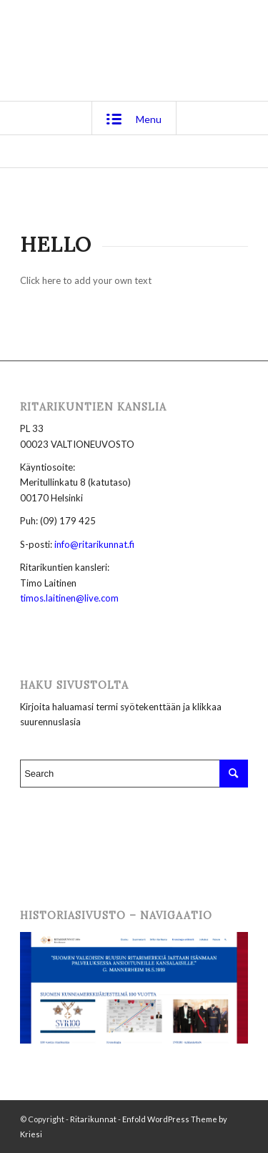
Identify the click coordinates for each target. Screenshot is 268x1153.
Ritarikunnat (93, 1119)
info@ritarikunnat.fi (94, 544)
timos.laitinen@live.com (69, 598)
